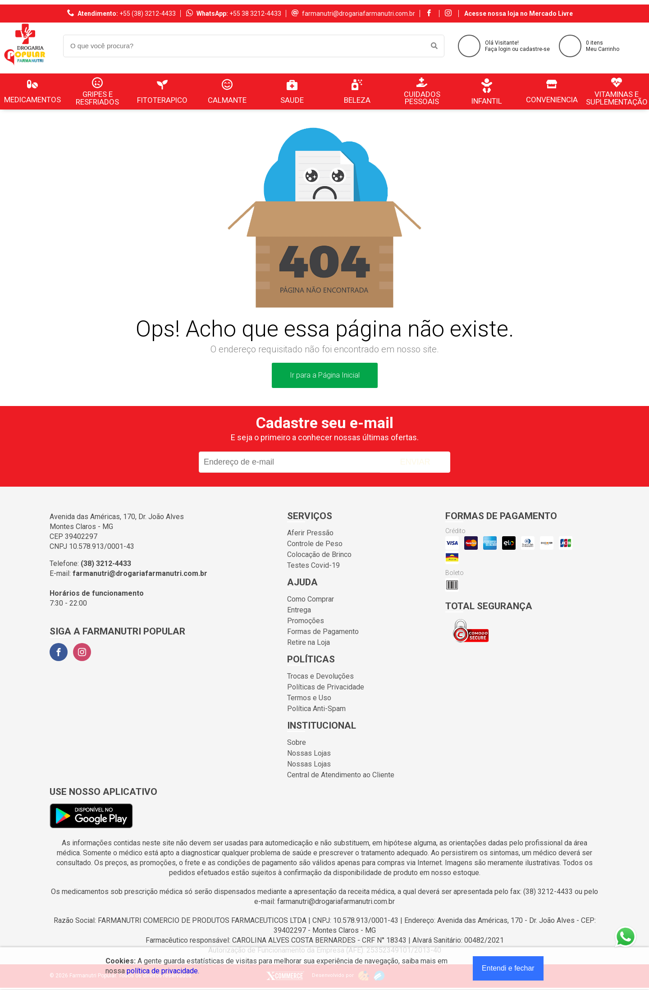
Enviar (415, 461)
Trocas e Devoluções (320, 676)
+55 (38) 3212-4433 (147, 13)
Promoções (305, 620)
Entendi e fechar (508, 968)
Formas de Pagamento (323, 631)
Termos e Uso (309, 697)
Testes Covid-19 (313, 565)
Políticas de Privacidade (325, 687)
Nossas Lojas (309, 753)
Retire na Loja (308, 642)
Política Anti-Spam (316, 708)
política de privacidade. (163, 971)
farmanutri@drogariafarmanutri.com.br (358, 13)
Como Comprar (310, 599)
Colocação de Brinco (319, 554)
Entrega (299, 610)
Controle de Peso (315, 543)
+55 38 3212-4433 (255, 13)
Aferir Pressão (310, 533)
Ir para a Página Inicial (325, 375)
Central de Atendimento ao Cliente (340, 775)
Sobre (296, 742)
